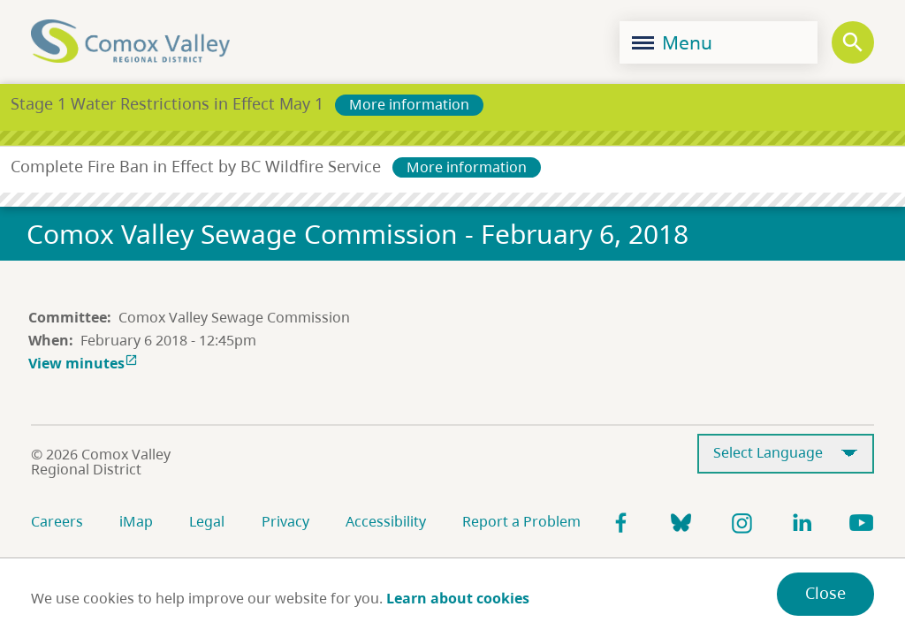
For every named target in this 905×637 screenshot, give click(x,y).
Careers (57, 521)
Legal (206, 521)
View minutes (84, 363)
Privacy (285, 521)
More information (409, 104)
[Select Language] (785, 454)
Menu (672, 42)
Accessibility (386, 521)
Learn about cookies (457, 598)
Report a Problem (521, 521)
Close (825, 592)
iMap (136, 521)
